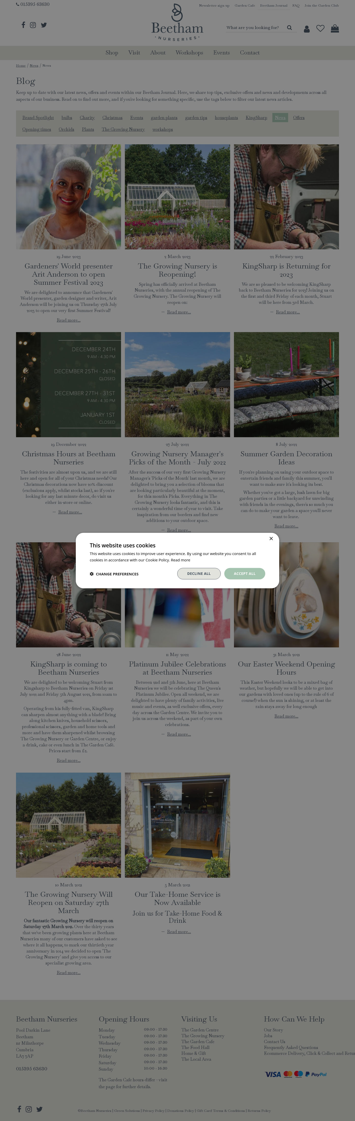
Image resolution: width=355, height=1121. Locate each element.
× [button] (271, 539)
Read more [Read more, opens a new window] (180, 559)
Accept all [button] (245, 573)
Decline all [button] (199, 573)
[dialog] (177, 560)
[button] (114, 573)
